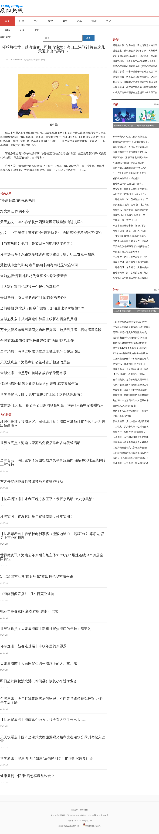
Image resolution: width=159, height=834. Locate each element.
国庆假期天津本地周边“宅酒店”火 (129, 168)
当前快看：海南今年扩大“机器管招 (130, 390)
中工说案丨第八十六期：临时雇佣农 (131, 426)
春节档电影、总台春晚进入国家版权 (131, 379)
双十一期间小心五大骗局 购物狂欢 (130, 136)
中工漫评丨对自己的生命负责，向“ (130, 257)
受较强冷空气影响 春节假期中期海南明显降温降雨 (39, 265)
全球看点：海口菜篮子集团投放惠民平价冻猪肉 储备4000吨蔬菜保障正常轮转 (53, 462)
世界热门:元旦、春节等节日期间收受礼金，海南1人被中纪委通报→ (52, 405)
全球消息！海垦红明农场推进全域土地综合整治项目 (40, 351)
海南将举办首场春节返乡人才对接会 (131, 442)
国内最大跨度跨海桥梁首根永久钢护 (131, 453)
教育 (65, 21)
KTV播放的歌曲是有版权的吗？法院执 (132, 327)
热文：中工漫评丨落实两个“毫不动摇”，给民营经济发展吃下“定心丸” (51, 235)
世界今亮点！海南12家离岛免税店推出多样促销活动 (40, 443)
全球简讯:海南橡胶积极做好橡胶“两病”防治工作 (37, 341)
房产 (36, 21)
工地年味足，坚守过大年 (125, 220)
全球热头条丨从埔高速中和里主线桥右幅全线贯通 (38, 319)
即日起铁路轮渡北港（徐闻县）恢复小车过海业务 (38, 681)
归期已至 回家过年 (122, 416)
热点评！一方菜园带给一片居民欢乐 (131, 400)
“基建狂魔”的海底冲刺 (17, 200)
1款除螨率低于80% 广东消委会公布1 (131, 142)
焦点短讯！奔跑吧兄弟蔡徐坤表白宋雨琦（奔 (135, 82)
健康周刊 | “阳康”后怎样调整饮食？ (27, 776)
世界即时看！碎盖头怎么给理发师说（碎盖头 (135, 77)
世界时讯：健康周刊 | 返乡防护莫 (129, 364)
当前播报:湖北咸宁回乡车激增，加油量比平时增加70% (42, 308)
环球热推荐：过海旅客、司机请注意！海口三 (135, 45)
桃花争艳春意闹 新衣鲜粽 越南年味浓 (29, 611)
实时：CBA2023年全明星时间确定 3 (130, 458)
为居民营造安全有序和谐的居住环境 (131, 358)
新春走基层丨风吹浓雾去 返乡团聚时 (131, 421)
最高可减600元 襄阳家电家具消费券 (130, 157)
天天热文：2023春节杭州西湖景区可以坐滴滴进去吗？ (42, 222)
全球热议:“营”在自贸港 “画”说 (127, 184)
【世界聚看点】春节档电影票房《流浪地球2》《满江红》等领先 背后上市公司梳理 (52, 536)
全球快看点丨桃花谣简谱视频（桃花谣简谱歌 (135, 87)
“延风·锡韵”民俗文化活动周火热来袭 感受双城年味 (39, 384)
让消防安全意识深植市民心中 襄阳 (130, 338)
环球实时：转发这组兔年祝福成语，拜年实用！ (37, 516)
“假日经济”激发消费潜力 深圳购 (128, 163)
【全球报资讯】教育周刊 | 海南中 (129, 374)
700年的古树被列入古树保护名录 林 (130, 353)
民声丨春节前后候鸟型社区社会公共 (131, 411)
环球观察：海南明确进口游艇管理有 (131, 395)
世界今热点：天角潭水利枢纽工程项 (131, 369)
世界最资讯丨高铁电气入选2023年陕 (131, 262)
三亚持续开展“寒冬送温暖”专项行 (129, 236)
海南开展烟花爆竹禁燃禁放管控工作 (131, 385)
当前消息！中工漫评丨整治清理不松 (131, 463)
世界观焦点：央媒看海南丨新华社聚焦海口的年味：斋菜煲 (45, 629)
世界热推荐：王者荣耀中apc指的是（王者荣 (134, 61)
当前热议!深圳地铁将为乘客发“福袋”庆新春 (33, 276)
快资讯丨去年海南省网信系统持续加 (131, 278)
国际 (7, 30)
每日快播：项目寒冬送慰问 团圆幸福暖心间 (34, 297)
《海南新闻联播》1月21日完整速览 (27, 594)
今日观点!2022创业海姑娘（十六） (130, 194)
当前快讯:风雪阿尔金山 (124, 406)
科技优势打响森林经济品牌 (126, 178)
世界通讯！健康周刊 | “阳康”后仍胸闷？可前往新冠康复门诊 (46, 758)
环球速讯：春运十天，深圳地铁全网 (131, 210)
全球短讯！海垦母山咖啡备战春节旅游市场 (33, 373)
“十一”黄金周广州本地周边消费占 (129, 173)
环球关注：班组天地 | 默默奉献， (129, 432)
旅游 (94, 21)
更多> (156, 104)
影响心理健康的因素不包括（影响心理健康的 (135, 66)
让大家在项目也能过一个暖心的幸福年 (30, 287)
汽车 (79, 21)
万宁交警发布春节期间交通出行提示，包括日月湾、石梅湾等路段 (50, 330)
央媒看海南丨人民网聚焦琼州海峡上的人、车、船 (38, 664)
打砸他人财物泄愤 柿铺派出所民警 (130, 343)
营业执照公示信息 (92, 826)
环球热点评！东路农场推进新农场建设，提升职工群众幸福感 (47, 254)
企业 (21, 30)
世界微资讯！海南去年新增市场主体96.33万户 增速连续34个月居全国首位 (51, 557)
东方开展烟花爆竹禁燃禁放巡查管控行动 (31, 482)
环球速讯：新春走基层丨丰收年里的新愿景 (33, 646)
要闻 (8, 37)
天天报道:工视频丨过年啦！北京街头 (131, 204)
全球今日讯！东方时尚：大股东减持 (131, 267)
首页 (7, 21)
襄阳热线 (11, 7)
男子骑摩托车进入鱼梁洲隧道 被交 (130, 332)
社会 (21, 21)
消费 (36, 30)
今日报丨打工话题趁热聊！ (126, 252)
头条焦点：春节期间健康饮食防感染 (131, 437)
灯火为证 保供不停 (14, 211)
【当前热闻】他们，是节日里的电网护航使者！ (37, 243)
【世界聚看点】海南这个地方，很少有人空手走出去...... (43, 720)
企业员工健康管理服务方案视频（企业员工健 (135, 92)
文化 (108, 21)
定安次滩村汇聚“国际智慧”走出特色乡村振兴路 (36, 576)
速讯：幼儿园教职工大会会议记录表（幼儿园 (135, 56)
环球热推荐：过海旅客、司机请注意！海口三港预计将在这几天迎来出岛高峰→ (52, 423)
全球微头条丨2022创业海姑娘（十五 (131, 199)
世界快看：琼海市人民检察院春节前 (131, 189)
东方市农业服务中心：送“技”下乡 (129, 225)
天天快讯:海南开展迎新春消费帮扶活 (131, 246)
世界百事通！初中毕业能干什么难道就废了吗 (135, 71)
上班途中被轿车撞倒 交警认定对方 (130, 322)
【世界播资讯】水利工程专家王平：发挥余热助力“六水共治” (47, 499)
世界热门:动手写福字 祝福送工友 (129, 215)
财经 (50, 21)
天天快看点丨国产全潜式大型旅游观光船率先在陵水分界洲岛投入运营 (52, 739)
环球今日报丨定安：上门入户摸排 (129, 231)
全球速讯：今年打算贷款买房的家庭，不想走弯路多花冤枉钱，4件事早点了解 (51, 700)
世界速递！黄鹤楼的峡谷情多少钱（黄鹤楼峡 (135, 50)
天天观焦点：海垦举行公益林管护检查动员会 (35, 362)
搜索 (88, 38)
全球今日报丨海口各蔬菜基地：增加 (131, 272)
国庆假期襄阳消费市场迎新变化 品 (130, 152)
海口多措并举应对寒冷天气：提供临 (131, 241)
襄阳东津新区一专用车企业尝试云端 (131, 147)
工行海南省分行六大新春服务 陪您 (130, 447)
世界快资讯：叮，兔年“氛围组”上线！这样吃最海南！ (42, 394)
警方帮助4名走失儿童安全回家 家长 (130, 348)
